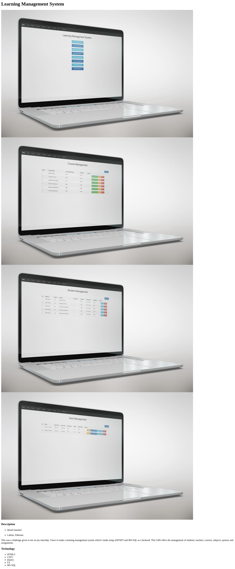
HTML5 (11, 554)
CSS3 (10, 557)
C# (8, 562)
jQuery (10, 560)
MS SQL (11, 565)
